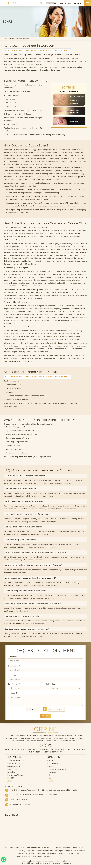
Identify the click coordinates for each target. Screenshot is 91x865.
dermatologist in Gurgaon (55, 236)
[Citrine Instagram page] (45, 745)
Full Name (12, 657)
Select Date (51, 684)
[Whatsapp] (3, 859)
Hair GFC (10, 778)
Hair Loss (52, 772)
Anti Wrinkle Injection (15, 760)
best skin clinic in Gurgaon (20, 361)
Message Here (13, 693)
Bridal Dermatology (15, 763)
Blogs (38, 752)
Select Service (14, 684)
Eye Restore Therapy (15, 775)
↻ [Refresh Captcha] (45, 709)
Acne (51, 760)
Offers (67, 750)
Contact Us (57, 752)
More (9, 781)
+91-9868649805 (36, 795)
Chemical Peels (13, 766)
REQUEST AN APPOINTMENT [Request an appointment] (71, 3)
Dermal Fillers (12, 769)
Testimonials (78, 750)
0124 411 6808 (22, 799)
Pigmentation (54, 763)
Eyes (50, 775)
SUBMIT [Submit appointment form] (45, 716)
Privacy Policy (25, 861)
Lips (50, 778)
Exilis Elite (11, 772)
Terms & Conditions (37, 861)
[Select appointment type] (26, 688)
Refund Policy (49, 861)
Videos (46, 752)
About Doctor (18, 750)
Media (31, 752)
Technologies (56, 750)
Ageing (51, 766)
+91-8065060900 (22, 795)
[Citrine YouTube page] (50, 745)
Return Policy (59, 861)
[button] (87, 3)
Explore (67, 861)
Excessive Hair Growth (57, 769)
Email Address (14, 666)
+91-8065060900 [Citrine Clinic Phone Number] (49, 3)
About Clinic (32, 750)
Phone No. (12, 675)
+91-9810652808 (51, 795)
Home (5, 38)
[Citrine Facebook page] (41, 745)
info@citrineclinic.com (23, 804)
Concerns (44, 750)
